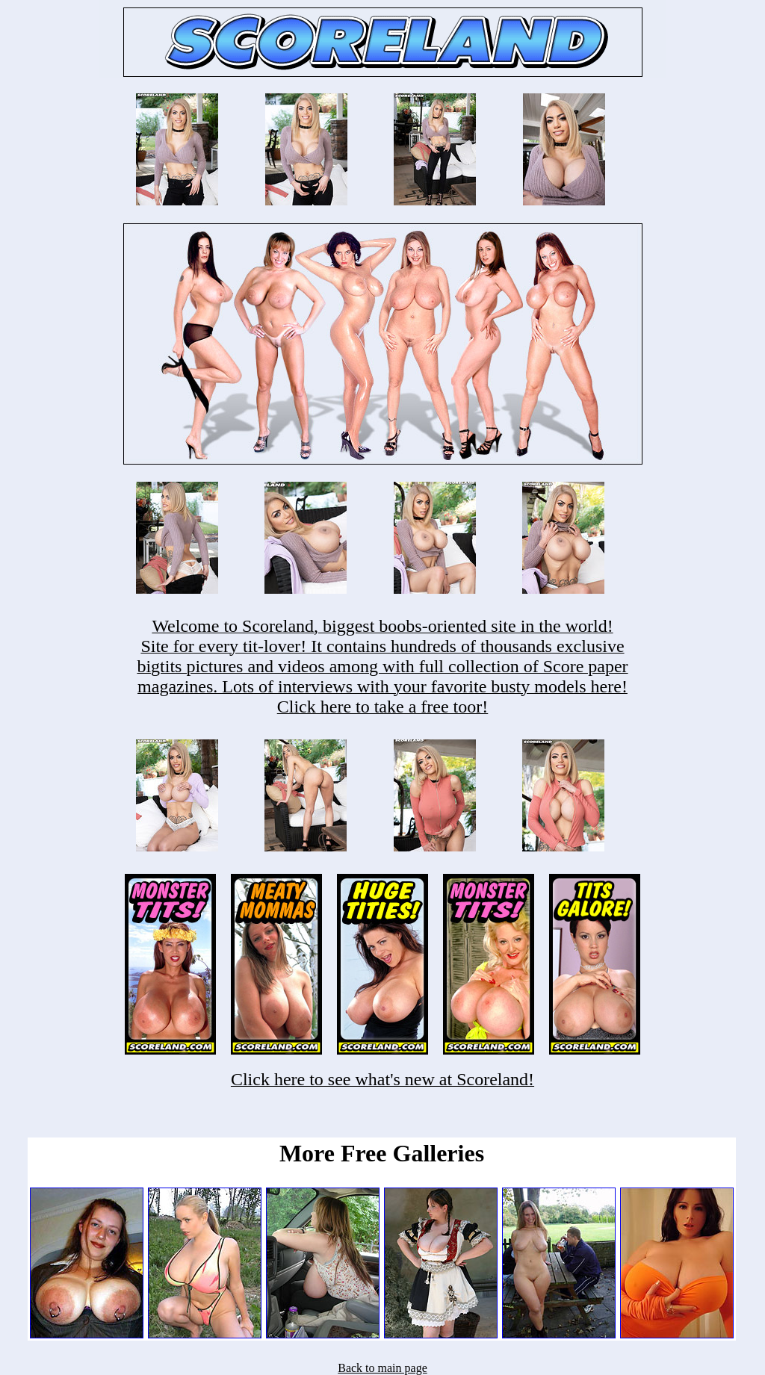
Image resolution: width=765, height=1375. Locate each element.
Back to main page (382, 1368)
